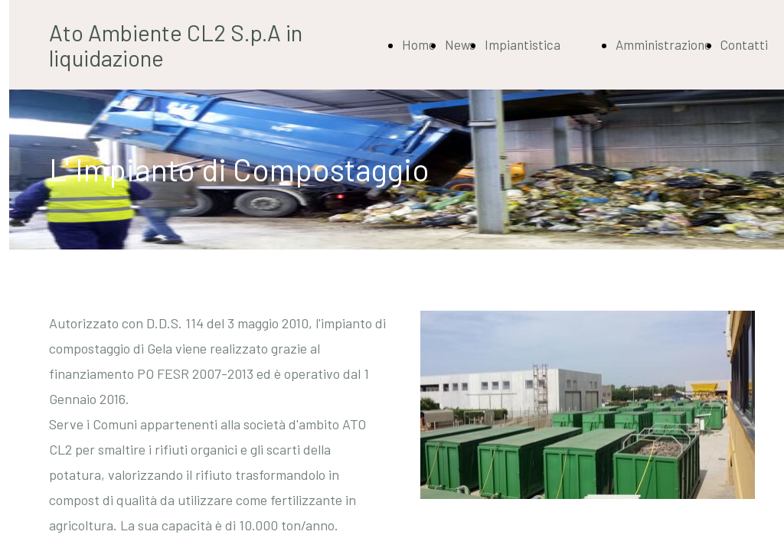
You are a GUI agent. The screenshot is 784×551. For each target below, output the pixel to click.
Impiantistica (522, 44)
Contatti (744, 44)
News (460, 44)
